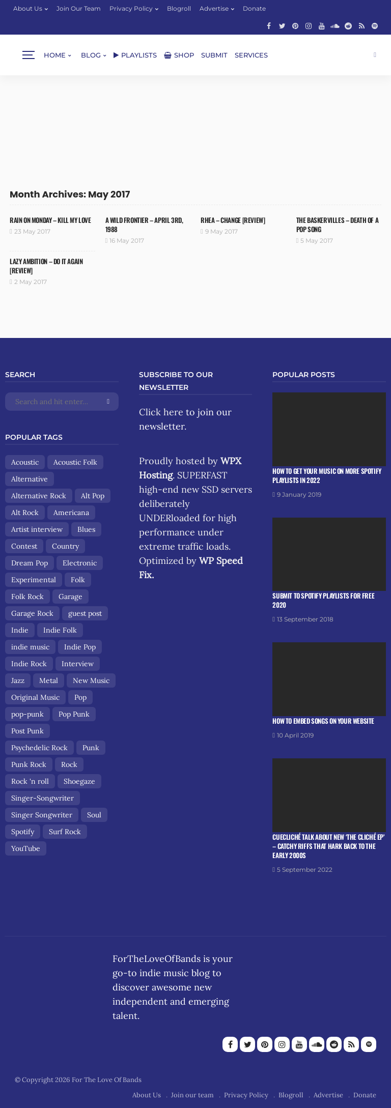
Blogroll (179, 8)
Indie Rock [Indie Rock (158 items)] (29, 663)
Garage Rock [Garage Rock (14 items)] (32, 613)
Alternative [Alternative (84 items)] (29, 479)
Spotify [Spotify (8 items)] (22, 831)
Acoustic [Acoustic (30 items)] (25, 462)
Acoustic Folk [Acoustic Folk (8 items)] (75, 462)
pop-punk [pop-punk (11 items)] (27, 714)
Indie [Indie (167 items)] (20, 630)
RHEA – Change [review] (233, 220)
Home (55, 55)
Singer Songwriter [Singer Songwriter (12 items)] (41, 814)
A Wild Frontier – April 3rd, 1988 (144, 224)
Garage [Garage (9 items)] (70, 596)
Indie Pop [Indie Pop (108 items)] (80, 646)
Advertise (214, 8)
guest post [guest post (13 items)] (85, 613)
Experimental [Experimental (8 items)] (33, 579)
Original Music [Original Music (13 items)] (35, 697)
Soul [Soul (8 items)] (94, 814)
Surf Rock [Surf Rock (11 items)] (65, 831)
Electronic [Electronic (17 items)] (80, 562)
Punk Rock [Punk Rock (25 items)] (28, 764)
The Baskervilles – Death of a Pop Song (337, 224)
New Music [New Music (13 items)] (91, 680)
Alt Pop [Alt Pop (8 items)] (92, 495)
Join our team (79, 8)
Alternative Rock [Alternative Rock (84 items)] (38, 495)
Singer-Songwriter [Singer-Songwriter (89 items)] (42, 798)
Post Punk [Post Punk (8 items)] (27, 730)
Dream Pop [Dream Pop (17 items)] (29, 562)
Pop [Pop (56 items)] (80, 697)
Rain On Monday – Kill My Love (50, 220)
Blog (91, 55)
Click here (161, 412)
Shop (179, 55)
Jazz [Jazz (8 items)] (17, 680)
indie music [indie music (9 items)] (30, 646)
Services (251, 55)
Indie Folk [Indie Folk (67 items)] (60, 630)
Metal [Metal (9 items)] (48, 680)
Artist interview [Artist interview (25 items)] (37, 529)
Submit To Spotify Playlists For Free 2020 (323, 600)
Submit (214, 55)
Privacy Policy (131, 8)
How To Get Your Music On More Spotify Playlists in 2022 (326, 475)
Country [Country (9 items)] (65, 546)
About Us (27, 8)
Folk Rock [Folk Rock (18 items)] (27, 596)
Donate (254, 8)
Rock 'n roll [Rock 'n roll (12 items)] (30, 781)
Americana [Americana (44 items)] (71, 512)
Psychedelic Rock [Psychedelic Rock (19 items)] (39, 747)
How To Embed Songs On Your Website (323, 721)
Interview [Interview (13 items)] (78, 663)
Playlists (135, 55)
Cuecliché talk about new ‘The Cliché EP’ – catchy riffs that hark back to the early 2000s (328, 846)
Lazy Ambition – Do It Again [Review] (46, 265)
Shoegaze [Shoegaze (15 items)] (79, 781)
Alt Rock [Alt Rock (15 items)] (25, 512)
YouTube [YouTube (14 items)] (25, 848)
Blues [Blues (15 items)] (86, 529)
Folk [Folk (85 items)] (78, 579)
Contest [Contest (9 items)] (24, 546)
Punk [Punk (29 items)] (90, 747)
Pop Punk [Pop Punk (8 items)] (74, 714)
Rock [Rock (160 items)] (69, 764)
